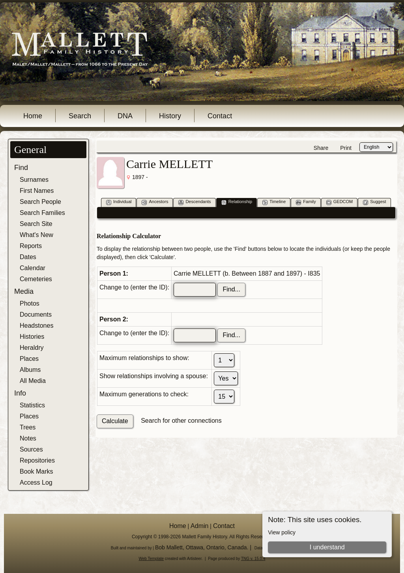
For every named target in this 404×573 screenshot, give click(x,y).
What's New (36, 234)
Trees (28, 427)
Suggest (374, 202)
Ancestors (155, 202)
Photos (29, 303)
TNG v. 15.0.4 (253, 558)
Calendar (32, 268)
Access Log (36, 482)
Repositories (37, 460)
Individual (118, 202)
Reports (31, 246)
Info (20, 393)
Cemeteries (36, 279)
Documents (36, 314)
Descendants (194, 202)
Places (29, 358)
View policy (282, 532)
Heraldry (31, 347)
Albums (30, 369)
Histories (32, 336)
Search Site (36, 223)
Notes (28, 438)
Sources (31, 449)
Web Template (151, 558)
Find (21, 168)
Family (306, 202)
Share (321, 148)
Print (346, 148)
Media (24, 291)
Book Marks (36, 471)
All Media (33, 380)
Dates (28, 257)
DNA (125, 116)
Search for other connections (181, 420)
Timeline (274, 202)
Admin (199, 526)
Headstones (36, 325)
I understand (327, 547)
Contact (220, 116)
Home (32, 116)
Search (80, 116)
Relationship (236, 202)
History (170, 116)
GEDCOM (339, 202)
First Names (37, 190)
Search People (40, 201)
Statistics (32, 405)
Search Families (42, 212)
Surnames (34, 179)
